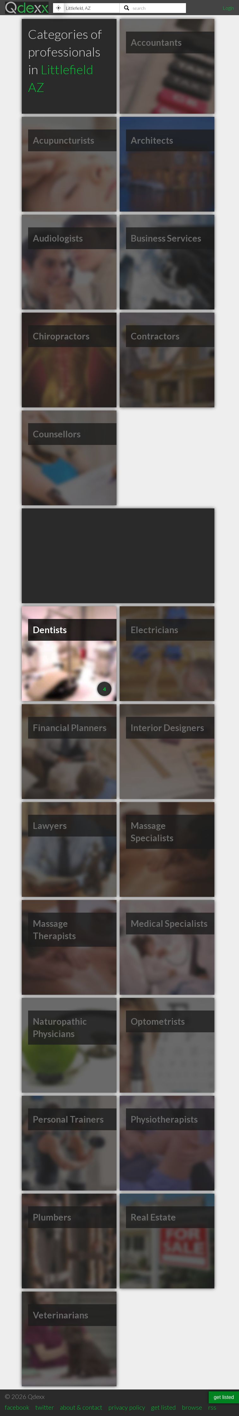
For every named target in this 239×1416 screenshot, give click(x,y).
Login (228, 8)
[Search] (153, 8)
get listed (163, 1407)
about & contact (81, 1407)
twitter (44, 1407)
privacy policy (126, 1407)
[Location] (86, 8)
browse (192, 1407)
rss (212, 1407)
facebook (17, 1407)
